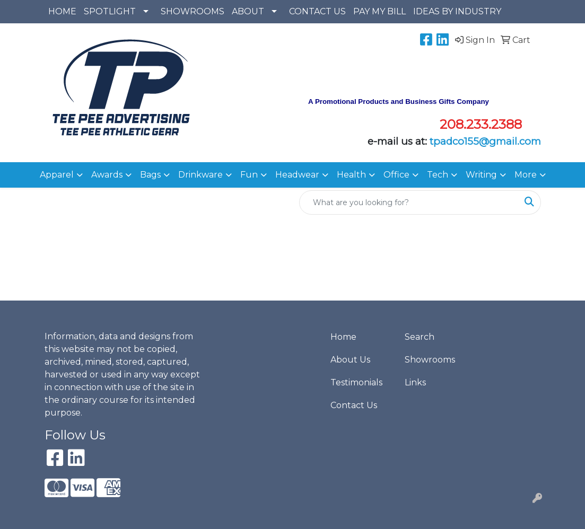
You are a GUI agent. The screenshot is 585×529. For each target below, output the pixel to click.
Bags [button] (150, 175)
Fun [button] (249, 175)
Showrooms (430, 360)
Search (419, 337)
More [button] (525, 175)
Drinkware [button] (200, 175)
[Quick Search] (409, 202)
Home (343, 337)
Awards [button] (107, 175)
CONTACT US (317, 11)
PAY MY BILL (379, 11)
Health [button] (351, 175)
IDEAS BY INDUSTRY (457, 11)
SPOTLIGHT (110, 11)
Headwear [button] (297, 175)
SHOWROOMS (192, 11)
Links (415, 382)
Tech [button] (437, 175)
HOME (62, 11)
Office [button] (396, 175)
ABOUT (248, 11)
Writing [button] (481, 175)
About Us (350, 360)
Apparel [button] (57, 175)
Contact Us (353, 405)
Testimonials (356, 382)
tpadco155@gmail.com (485, 141)
